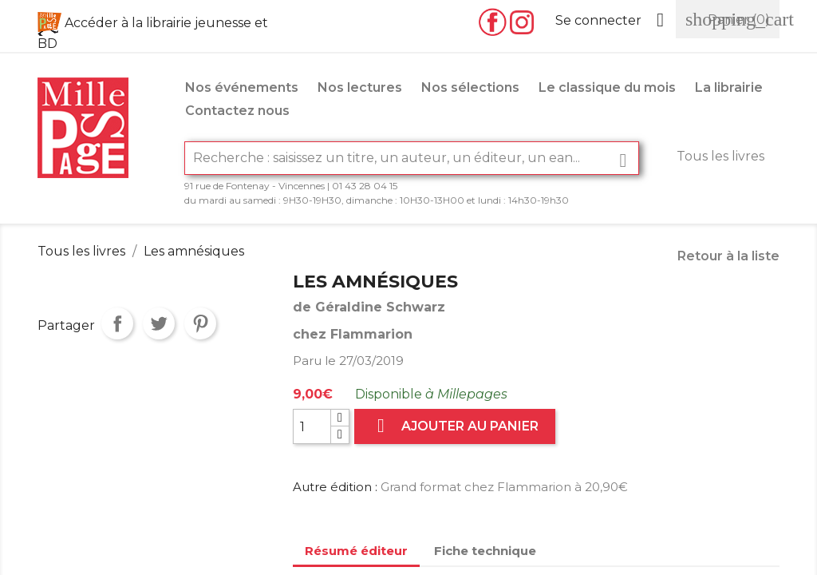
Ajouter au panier (455, 426)
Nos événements (241, 87)
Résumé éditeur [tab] (356, 550)
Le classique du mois (607, 87)
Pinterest (200, 323)
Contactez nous (237, 110)
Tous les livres (720, 156)
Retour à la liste (728, 256)
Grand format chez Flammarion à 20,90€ (504, 486)
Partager (117, 323)
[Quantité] (312, 426)
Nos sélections (470, 87)
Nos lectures (360, 87)
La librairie (729, 87)
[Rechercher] (411, 158)
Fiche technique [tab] (485, 550)
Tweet (159, 323)
